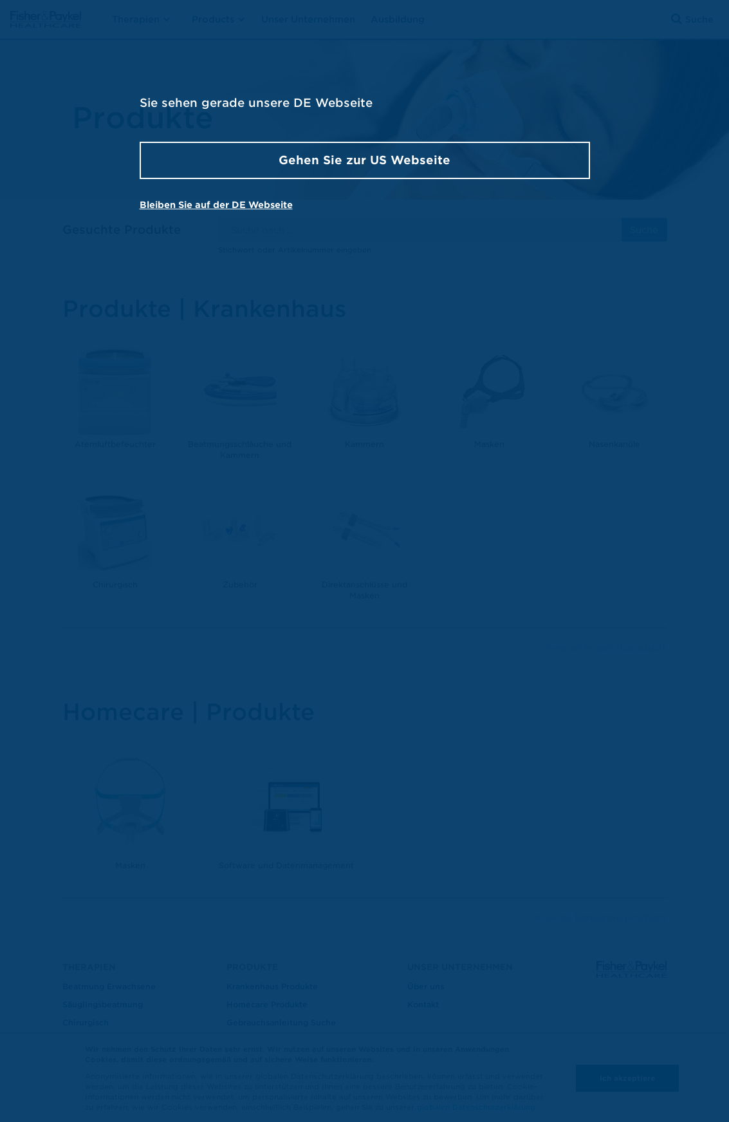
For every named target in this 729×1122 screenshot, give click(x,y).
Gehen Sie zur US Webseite (364, 160)
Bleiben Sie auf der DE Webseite (216, 205)
